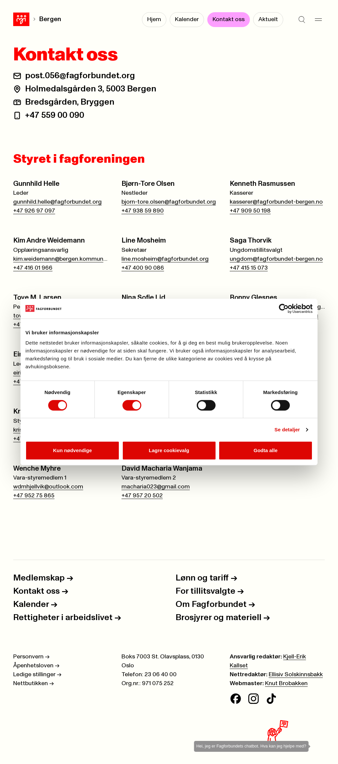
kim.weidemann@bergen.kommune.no (60, 259)
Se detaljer (287, 429)
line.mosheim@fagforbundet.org (165, 259)
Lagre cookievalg (169, 450)
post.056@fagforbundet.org (80, 75)
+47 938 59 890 (142, 211)
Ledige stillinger (37, 675)
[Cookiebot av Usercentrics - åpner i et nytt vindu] (284, 309)
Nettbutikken (33, 683)
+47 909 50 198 (250, 211)
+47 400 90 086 (142, 268)
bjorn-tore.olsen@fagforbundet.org (168, 202)
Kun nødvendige (72, 450)
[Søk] (301, 19)
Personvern (31, 657)
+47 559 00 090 (54, 115)
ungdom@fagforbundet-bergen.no (276, 259)
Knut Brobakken (286, 683)
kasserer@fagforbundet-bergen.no (276, 202)
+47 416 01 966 (32, 268)
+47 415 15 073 (249, 268)
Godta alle (266, 450)
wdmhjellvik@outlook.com (48, 487)
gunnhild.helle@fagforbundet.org (57, 202)
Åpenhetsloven (36, 666)
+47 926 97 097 (34, 211)
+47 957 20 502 (142, 496)
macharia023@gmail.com (155, 487)
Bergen (50, 19)
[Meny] (318, 19)
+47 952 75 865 (33, 496)
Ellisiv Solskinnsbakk (296, 675)
